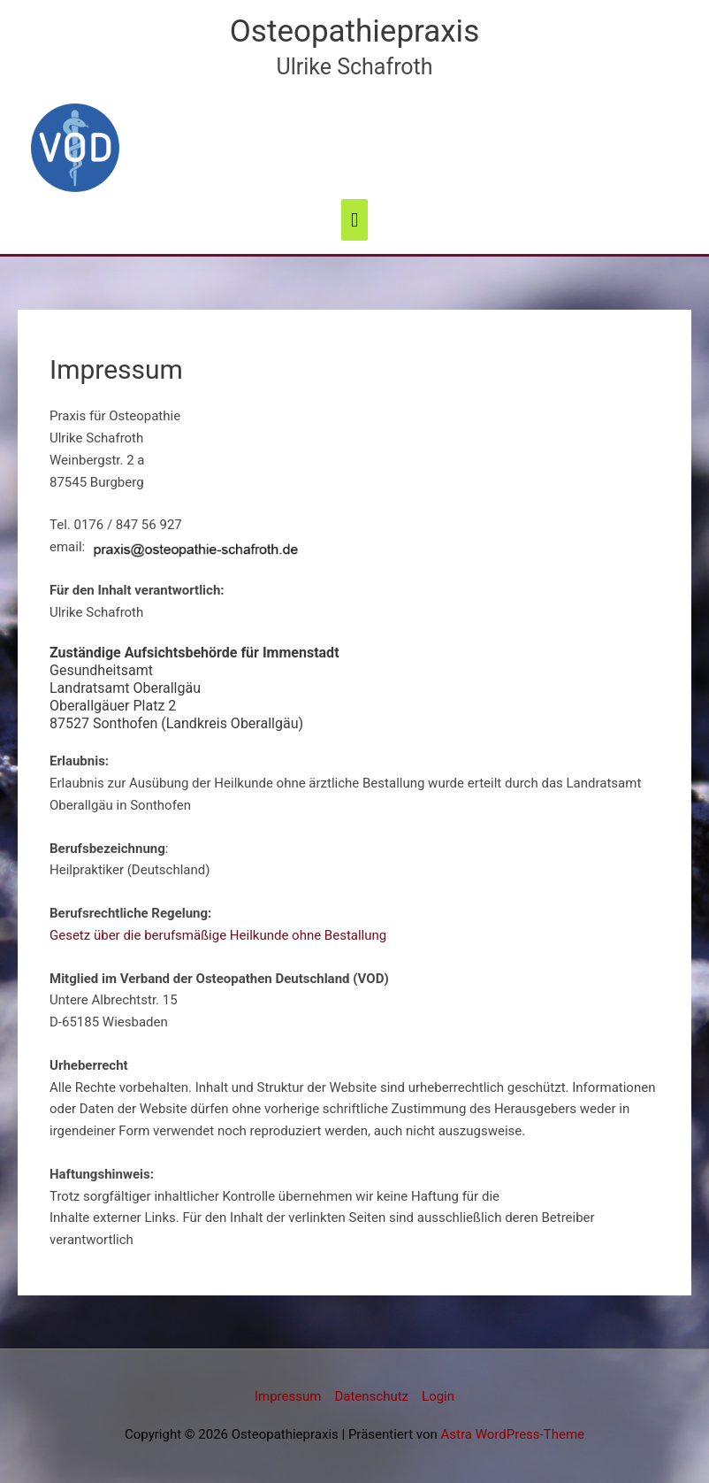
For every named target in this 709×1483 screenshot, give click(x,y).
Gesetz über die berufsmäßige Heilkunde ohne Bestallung (218, 935)
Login (438, 1396)
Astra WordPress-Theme (512, 1434)
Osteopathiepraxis (354, 31)
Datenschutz (371, 1396)
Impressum (288, 1396)
